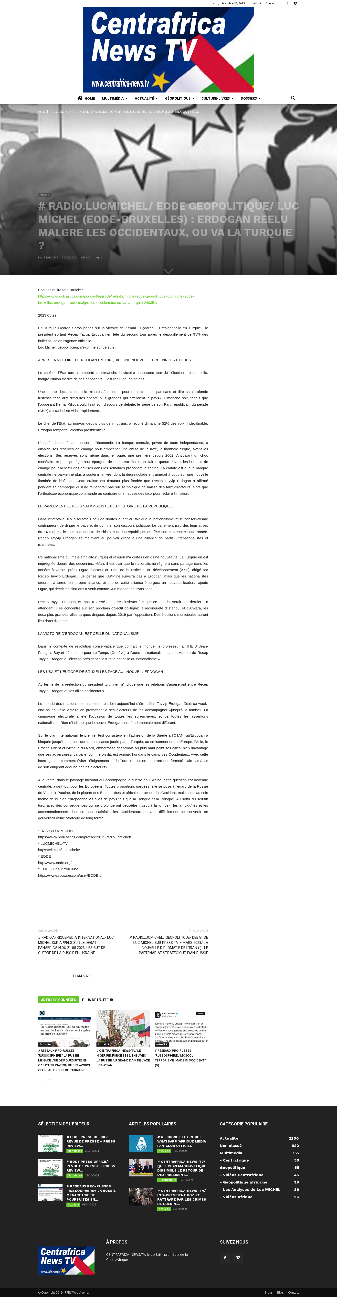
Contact (271, 3)
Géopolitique (179, 98)
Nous (269, 1292)
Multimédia (115, 98)
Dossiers (251, 98)
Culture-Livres (217, 98)
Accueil (43, 112)
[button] (293, 98)
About (257, 3)
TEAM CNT (51, 257)
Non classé (75, 1151)
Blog (280, 1292)
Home (85, 98)
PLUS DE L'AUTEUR (97, 1000)
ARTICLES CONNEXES (58, 1000)
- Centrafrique (167, 1180)
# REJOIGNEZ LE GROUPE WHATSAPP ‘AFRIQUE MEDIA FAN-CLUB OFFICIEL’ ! (181, 1141)
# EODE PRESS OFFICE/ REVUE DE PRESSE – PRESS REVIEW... (90, 1141)
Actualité (146, 98)
